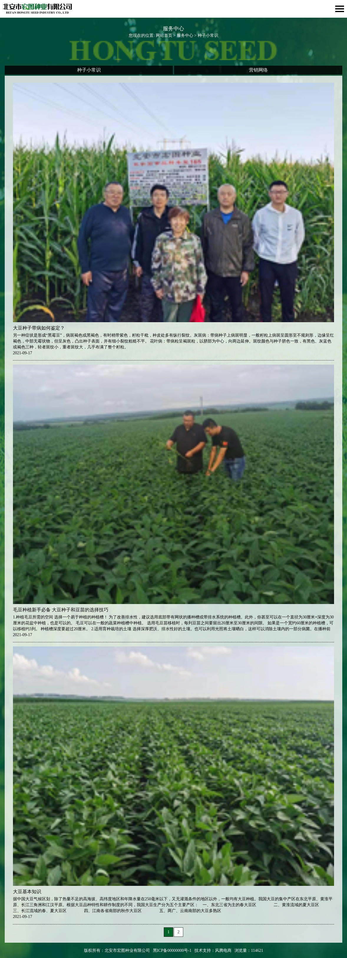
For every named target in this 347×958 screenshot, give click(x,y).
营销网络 (258, 69)
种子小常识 (89, 69)
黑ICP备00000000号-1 (172, 950)
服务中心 (185, 35)
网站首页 (164, 35)
